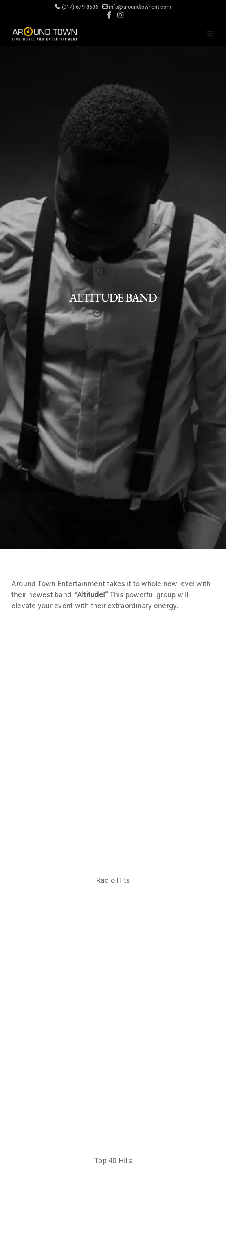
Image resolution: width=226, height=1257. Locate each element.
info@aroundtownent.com (136, 7)
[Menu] (208, 34)
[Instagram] (120, 15)
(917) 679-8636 (78, 7)
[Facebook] (109, 15)
